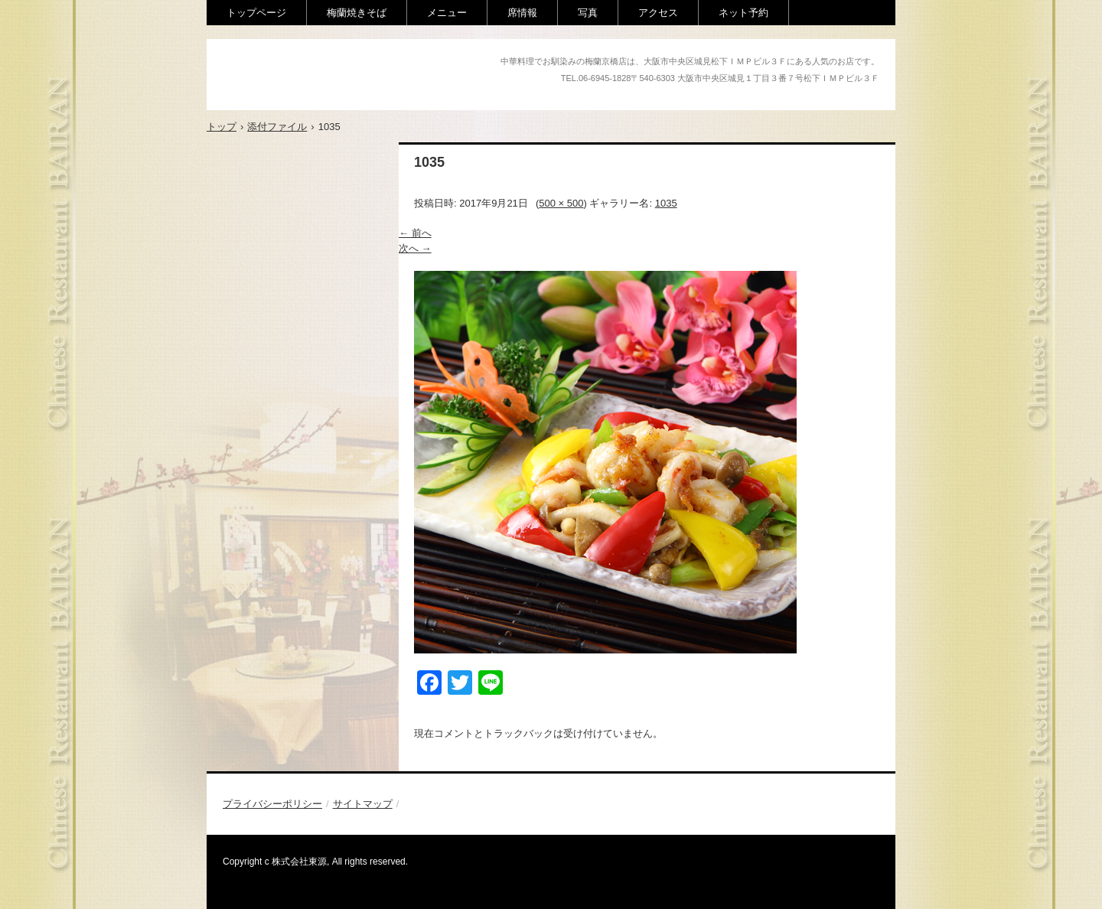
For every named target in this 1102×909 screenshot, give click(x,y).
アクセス (658, 12)
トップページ (256, 12)
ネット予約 (743, 12)
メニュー (447, 12)
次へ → (415, 248)
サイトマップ (363, 804)
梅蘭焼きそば (356, 12)
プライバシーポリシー (272, 804)
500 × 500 (561, 203)
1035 (666, 203)
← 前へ (415, 233)
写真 (588, 12)
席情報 (522, 12)
